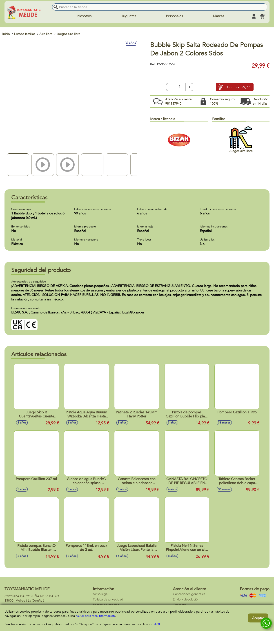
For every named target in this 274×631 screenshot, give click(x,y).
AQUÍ (158, 624)
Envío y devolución (186, 599)
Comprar (239, 87)
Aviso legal (100, 594)
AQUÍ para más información (95, 616)
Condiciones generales (189, 594)
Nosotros (84, 16)
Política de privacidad (108, 599)
